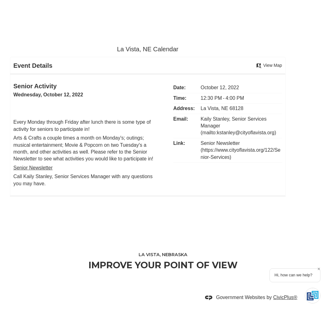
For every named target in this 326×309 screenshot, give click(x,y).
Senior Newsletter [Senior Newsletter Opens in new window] (33, 167)
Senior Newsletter (220, 143)
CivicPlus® (285, 297)
